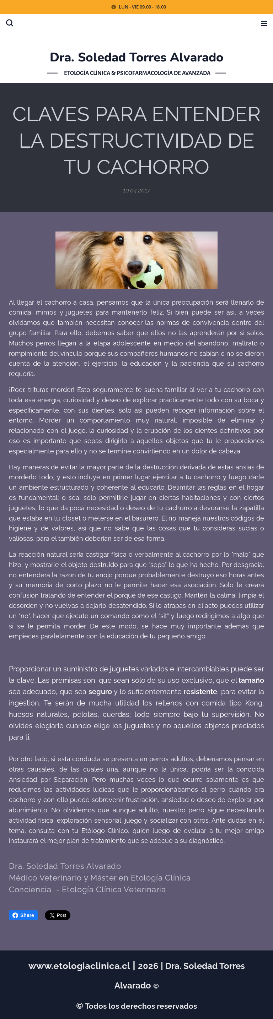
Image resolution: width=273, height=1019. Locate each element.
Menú (264, 23)
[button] (9, 23)
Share (23, 915)
